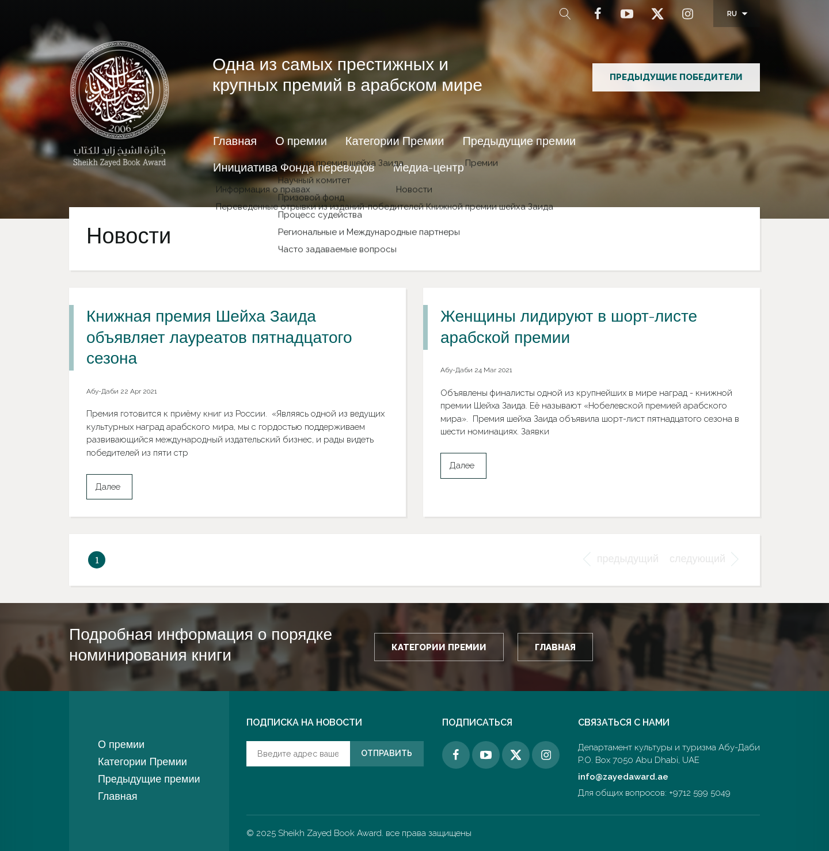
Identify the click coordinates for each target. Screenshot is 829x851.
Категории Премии (394, 142)
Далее (108, 487)
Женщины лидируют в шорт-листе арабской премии (568, 328)
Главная (235, 142)
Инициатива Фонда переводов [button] (294, 169)
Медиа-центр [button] (428, 169)
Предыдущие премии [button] (519, 142)
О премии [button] (301, 142)
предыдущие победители (676, 77)
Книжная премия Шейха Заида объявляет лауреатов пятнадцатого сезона (219, 339)
